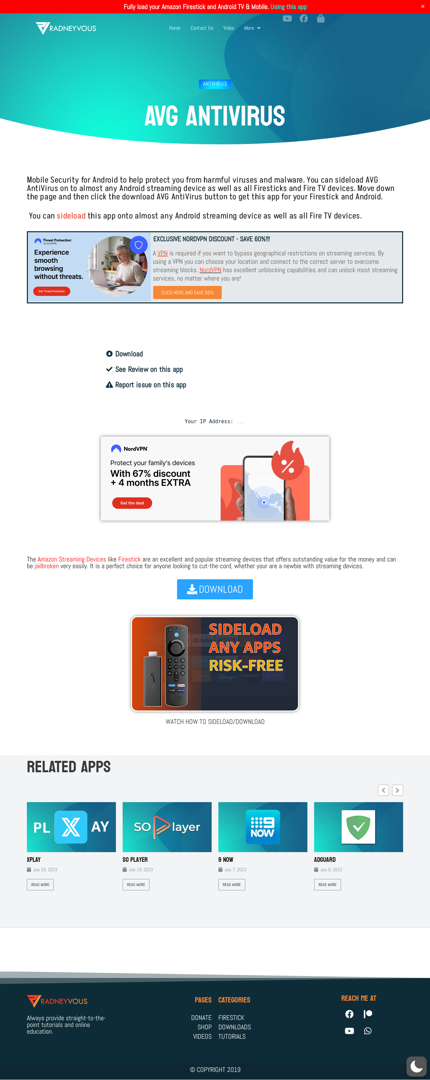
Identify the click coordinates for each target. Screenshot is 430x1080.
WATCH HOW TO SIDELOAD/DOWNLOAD (215, 721)
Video (228, 24)
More (252, 24)
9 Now (225, 860)
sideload (71, 216)
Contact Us (201, 24)
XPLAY (34, 860)
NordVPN (210, 269)
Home (174, 24)
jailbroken (47, 565)
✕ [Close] (423, 6)
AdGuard (325, 860)
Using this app (288, 6)
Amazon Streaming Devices (72, 559)
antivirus (215, 83)
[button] (252, 25)
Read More (40, 884)
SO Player (135, 860)
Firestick (129, 559)
